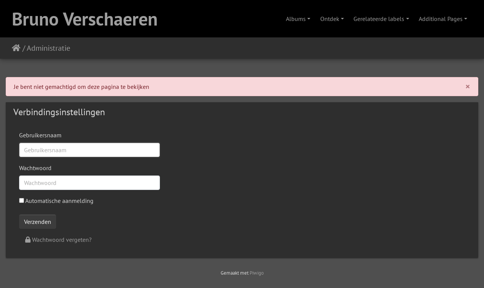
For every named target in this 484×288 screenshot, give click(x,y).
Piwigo (257, 273)
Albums (296, 19)
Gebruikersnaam (40, 135)
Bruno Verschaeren (85, 19)
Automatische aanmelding (56, 200)
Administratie (48, 48)
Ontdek (329, 19)
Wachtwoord (35, 168)
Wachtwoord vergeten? (58, 239)
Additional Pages (441, 19)
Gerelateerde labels (378, 19)
